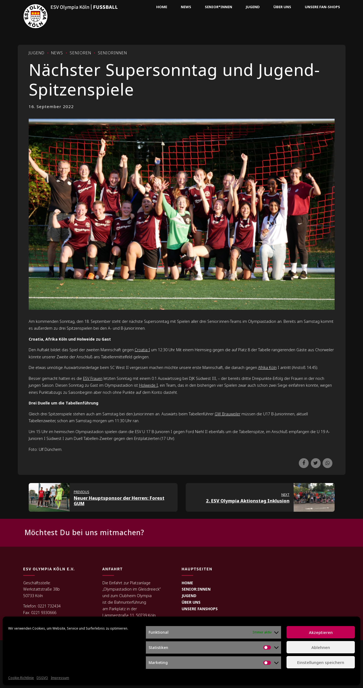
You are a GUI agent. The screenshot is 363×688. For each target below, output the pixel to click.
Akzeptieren (321, 632)
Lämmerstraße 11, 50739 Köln (129, 615)
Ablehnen (320, 647)
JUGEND (189, 595)
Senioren (80, 52)
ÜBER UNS (191, 602)
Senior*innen (218, 6)
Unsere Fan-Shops (322, 6)
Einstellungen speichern (320, 662)
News (186, 6)
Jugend (253, 6)
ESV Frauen (92, 378)
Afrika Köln (267, 367)
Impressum (60, 677)
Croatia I (142, 349)
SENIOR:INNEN (196, 589)
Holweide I (148, 385)
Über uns (282, 6)
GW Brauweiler (227, 413)
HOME (187, 582)
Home (161, 6)
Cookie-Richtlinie (21, 677)
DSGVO (42, 677)
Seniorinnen (112, 52)
